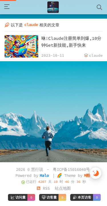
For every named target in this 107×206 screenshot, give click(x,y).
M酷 (87, 175)
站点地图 (63, 188)
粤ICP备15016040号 (71, 169)
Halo (44, 175)
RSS (43, 188)
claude (96, 55)
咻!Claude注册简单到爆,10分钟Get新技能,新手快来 (71, 41)
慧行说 (37, 169)
